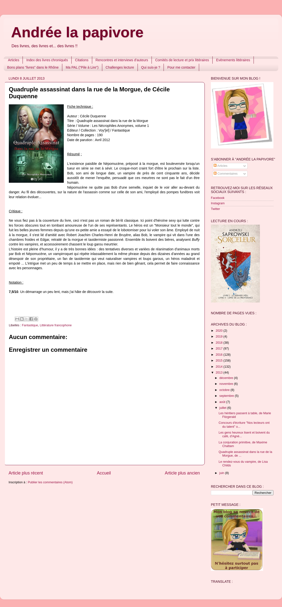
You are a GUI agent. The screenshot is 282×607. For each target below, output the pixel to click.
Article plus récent (26, 473)
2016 (219, 354)
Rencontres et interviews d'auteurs (122, 60)
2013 (219, 372)
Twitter (215, 209)
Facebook (217, 198)
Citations (81, 60)
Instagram (218, 203)
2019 (219, 336)
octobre (225, 390)
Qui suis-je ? (150, 67)
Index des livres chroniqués (47, 60)
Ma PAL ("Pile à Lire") (82, 67)
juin (222, 473)
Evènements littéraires (233, 60)
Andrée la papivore (77, 32)
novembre (226, 384)
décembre (226, 378)
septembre (227, 396)
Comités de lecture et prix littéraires (182, 60)
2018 (219, 342)
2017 (219, 348)
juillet (223, 408)
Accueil (104, 473)
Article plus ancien (182, 473)
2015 (219, 360)
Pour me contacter (181, 67)
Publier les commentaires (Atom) (50, 482)
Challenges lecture (120, 67)
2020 (219, 330)
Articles (13, 60)
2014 (219, 366)
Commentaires (225, 173)
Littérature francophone (56, 325)
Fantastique (30, 325)
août (222, 402)
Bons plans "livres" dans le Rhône (33, 67)
